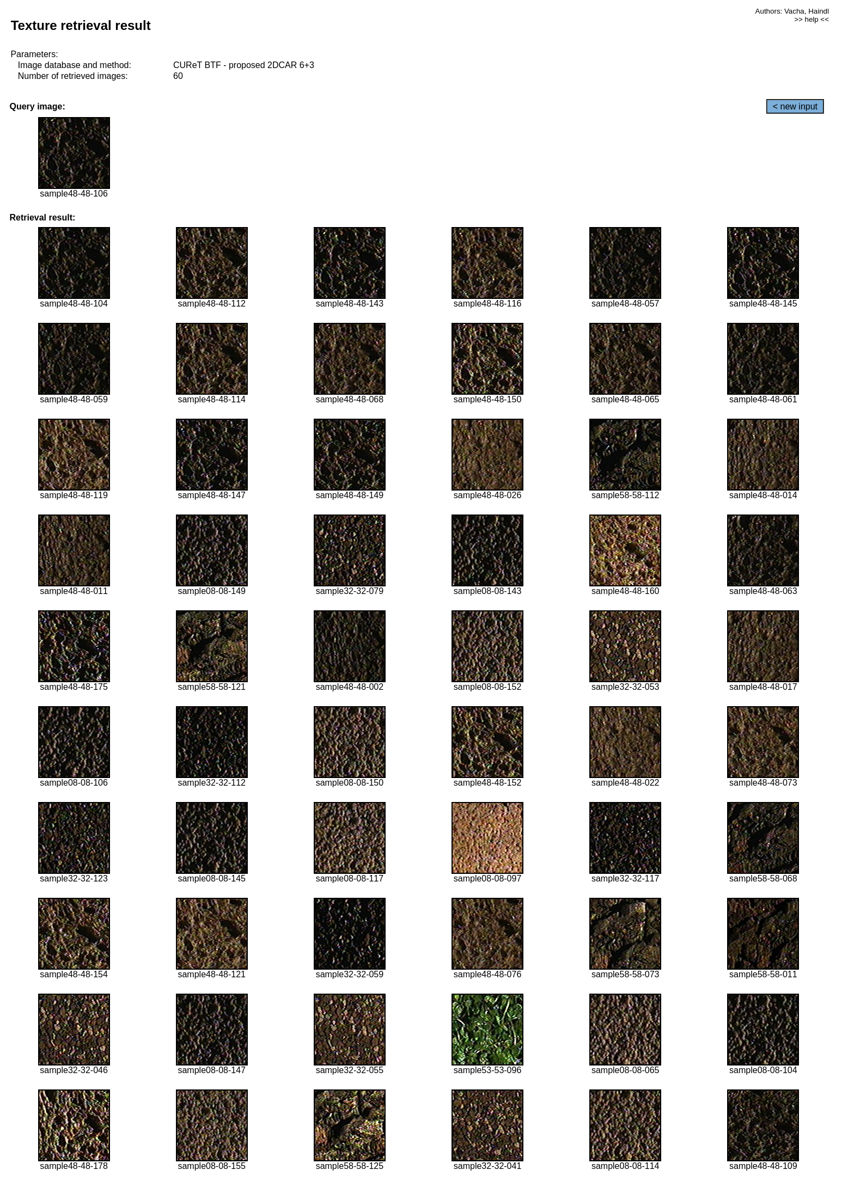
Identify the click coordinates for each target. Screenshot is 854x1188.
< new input (795, 106)
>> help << (811, 19)
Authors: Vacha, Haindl (792, 11)
